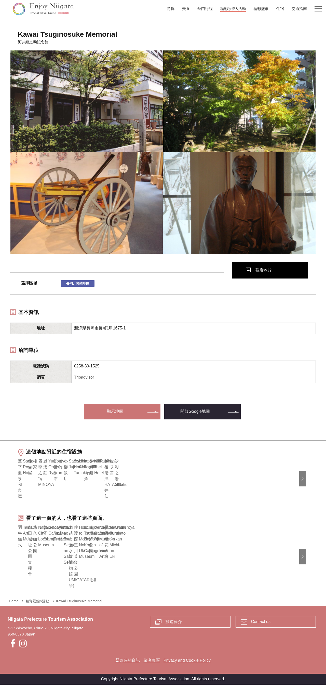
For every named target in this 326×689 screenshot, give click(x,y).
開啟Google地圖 (195, 411)
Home (13, 605)
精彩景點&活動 (37, 605)
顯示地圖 (115, 411)
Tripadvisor (84, 377)
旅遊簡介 (174, 626)
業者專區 (152, 665)
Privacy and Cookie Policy (187, 665)
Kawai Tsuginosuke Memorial (79, 605)
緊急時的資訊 (127, 665)
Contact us (260, 626)
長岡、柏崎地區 (77, 283)
